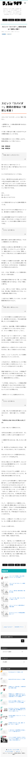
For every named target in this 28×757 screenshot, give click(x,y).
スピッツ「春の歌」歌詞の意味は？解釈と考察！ (17, 591)
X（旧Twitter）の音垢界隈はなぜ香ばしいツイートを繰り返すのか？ (17, 730)
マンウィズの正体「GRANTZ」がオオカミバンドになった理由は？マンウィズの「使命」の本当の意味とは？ (17, 739)
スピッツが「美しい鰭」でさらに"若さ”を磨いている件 (17, 598)
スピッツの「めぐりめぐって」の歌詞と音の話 (17, 584)
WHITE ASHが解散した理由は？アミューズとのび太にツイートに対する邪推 (17, 701)
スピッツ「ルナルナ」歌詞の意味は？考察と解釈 (17, 606)
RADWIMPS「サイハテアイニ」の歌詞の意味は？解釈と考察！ (20, 626)
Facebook (11, 20)
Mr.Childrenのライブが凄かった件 (16, 672)
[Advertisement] (14, 49)
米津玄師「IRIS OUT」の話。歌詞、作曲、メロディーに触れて (17, 723)
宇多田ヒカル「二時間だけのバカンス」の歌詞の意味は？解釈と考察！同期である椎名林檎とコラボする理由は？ (17, 695)
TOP (13, 749)
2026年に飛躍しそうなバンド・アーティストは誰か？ (17, 716)
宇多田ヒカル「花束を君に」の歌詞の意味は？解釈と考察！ (17, 687)
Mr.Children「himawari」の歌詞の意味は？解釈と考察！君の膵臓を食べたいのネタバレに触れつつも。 (17, 710)
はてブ (23, 20)
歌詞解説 (4, 34)
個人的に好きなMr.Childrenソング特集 (17, 679)
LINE (17, 20)
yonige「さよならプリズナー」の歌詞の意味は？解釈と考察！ (9, 626)
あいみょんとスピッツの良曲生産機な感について (17, 613)
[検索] (13, 640)
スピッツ (9, 34)
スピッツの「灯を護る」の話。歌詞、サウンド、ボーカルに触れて (17, 576)
